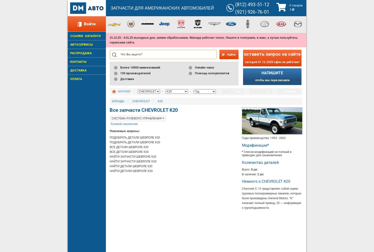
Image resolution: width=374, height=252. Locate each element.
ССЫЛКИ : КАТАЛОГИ (85, 36)
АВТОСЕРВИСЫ (81, 44)
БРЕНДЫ (118, 101)
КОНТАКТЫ (78, 62)
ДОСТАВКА (78, 70)
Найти (231, 54)
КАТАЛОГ (124, 91)
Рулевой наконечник (124, 124)
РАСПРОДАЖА (81, 53)
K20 (160, 101)
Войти (89, 24)
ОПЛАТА (76, 79)
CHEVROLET (141, 101)
